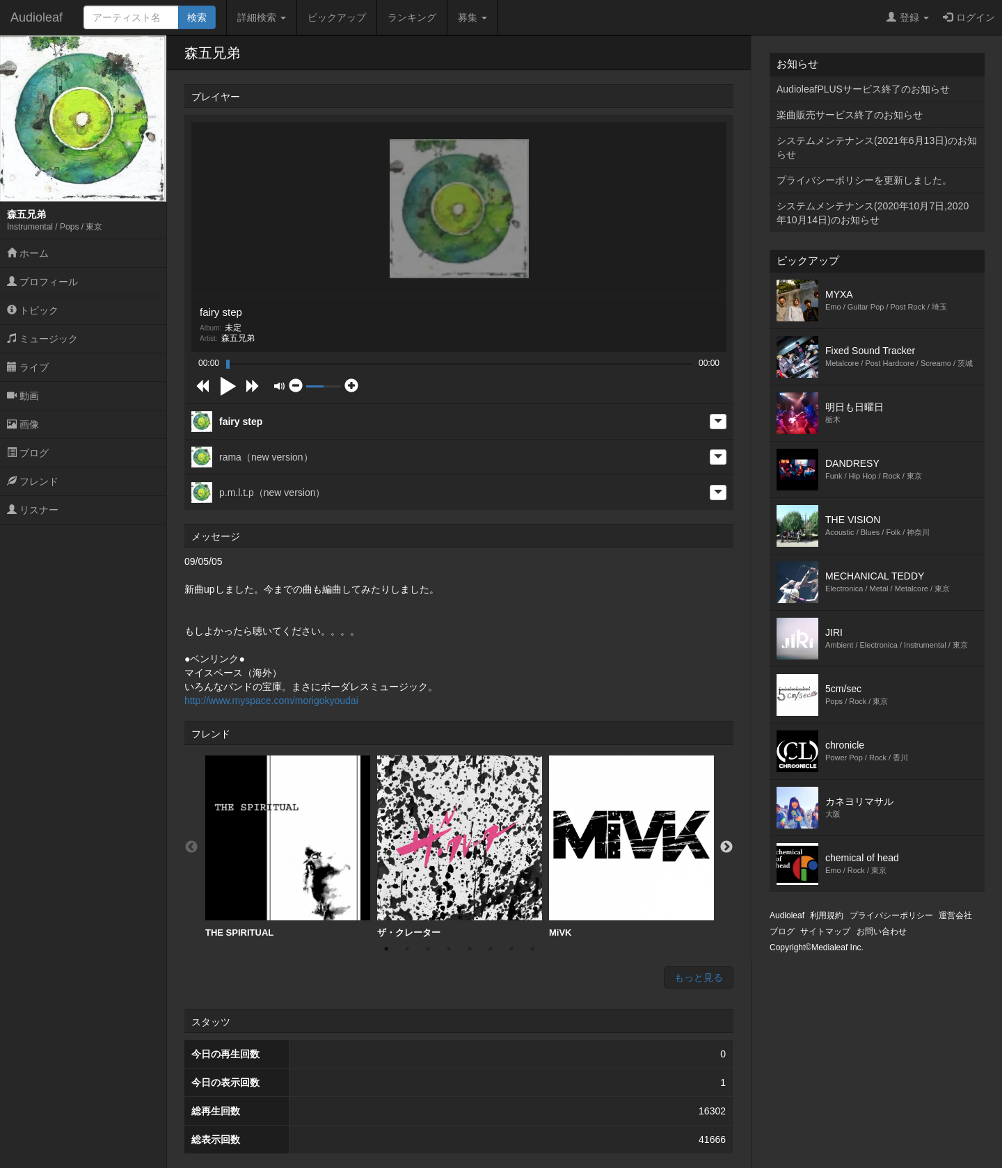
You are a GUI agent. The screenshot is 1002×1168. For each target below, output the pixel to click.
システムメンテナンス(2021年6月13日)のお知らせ (877, 147)
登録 (907, 17)
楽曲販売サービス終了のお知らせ (850, 114)
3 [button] (428, 949)
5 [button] (470, 949)
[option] (287, 846)
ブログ (28, 452)
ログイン (969, 17)
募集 (472, 17)
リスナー (32, 509)
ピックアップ (337, 17)
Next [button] (726, 847)
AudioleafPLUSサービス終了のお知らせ (863, 89)
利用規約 (826, 915)
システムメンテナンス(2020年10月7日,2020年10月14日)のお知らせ (873, 212)
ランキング (412, 17)
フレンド (32, 481)
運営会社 (955, 915)
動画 (23, 395)
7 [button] (511, 949)
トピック (32, 310)
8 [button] (532, 949)
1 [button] (386, 949)
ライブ (28, 367)
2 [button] (407, 949)
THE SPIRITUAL (287, 846)
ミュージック (42, 338)
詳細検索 (261, 17)
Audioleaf (36, 17)
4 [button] (449, 949)
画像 (23, 424)
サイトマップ (825, 931)
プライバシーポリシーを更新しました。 (864, 180)
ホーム (28, 253)
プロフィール (42, 281)
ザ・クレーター (459, 846)
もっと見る (698, 977)
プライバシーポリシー (891, 915)
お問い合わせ (882, 931)
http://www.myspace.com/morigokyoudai (271, 700)
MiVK (631, 846)
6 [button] (491, 949)
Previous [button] (191, 847)
